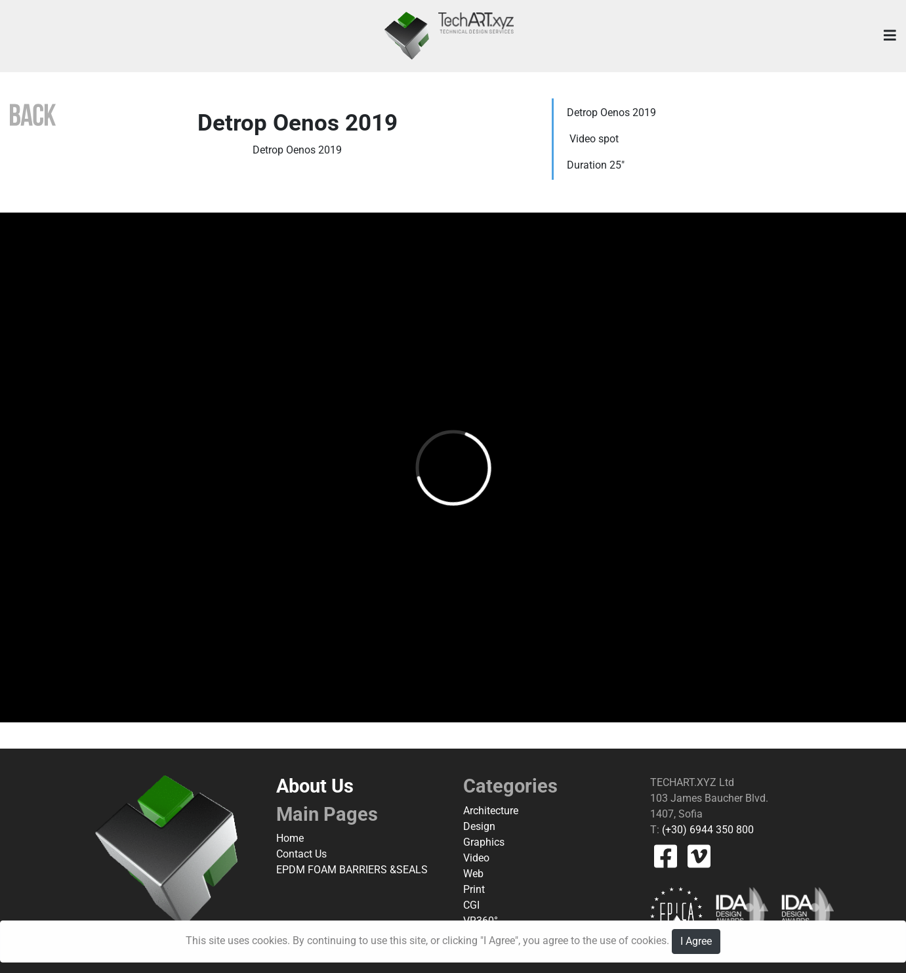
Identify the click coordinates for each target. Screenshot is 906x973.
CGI (471, 905)
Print (474, 889)
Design (479, 826)
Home (290, 838)
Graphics (483, 842)
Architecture (490, 810)
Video (476, 858)
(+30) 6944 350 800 (706, 829)
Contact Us (301, 854)
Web (473, 873)
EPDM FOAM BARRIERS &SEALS (352, 869)
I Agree (696, 941)
